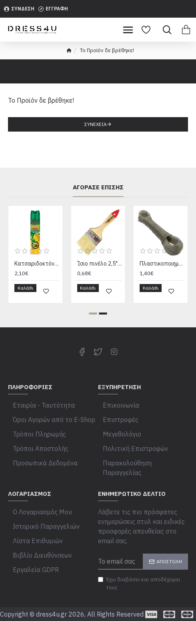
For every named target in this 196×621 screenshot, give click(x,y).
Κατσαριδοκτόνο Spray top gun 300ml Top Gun (37, 263)
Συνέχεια (95, 124)
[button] (93, 314)
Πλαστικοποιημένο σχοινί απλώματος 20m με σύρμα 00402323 (162, 263)
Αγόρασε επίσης (98, 187)
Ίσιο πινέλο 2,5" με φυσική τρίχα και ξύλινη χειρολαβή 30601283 (99, 263)
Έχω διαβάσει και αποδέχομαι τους (139, 583)
